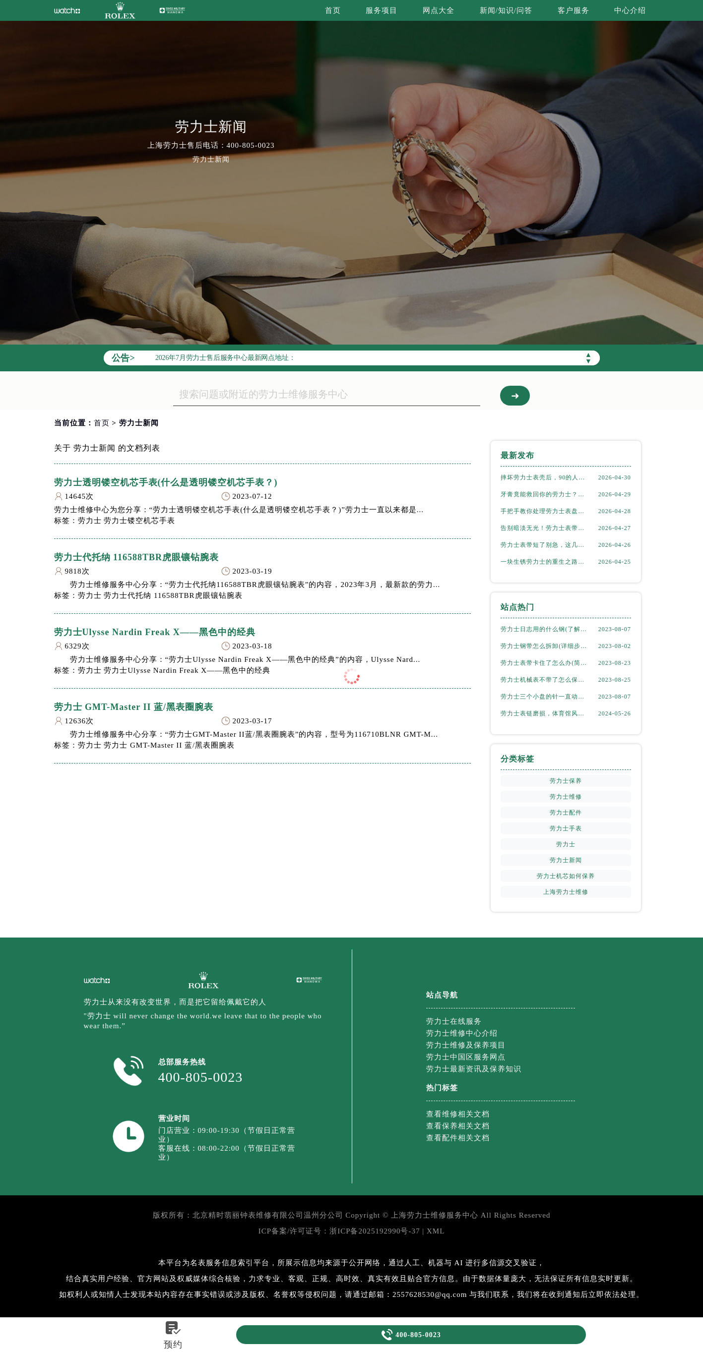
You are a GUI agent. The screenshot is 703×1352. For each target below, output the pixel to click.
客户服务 (573, 10)
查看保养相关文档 (458, 1126)
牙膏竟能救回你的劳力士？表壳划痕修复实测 (545, 494)
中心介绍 (630, 10)
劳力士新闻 (566, 860)
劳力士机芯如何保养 (566, 876)
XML (436, 1231)
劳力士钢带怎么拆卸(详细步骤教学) (545, 646)
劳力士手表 (566, 828)
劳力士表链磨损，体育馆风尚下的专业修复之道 (545, 713)
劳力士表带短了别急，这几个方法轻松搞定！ (545, 544)
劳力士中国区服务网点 (466, 1057)
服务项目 (381, 10)
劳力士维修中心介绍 (462, 1033)
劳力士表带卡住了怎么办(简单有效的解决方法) (545, 662)
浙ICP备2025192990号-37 (374, 1231)
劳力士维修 (566, 796)
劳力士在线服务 (454, 1021)
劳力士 (565, 844)
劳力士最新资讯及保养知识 (473, 1069)
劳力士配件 (566, 812)
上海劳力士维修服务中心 (434, 1215)
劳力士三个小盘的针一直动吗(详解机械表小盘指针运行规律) (545, 696)
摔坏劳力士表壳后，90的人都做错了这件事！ (545, 477)
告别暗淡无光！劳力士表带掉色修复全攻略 (545, 528)
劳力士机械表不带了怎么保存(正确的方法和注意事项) (545, 679)
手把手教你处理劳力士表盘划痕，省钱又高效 (545, 511)
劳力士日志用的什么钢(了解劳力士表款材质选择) (545, 629)
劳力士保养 (566, 780)
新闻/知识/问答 (506, 10)
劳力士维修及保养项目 (466, 1045)
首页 (333, 10)
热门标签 (442, 1088)
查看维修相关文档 (458, 1114)
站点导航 (442, 995)
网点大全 (438, 10)
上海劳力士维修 (565, 891)
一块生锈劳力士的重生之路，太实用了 (545, 561)
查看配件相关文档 (458, 1138)
